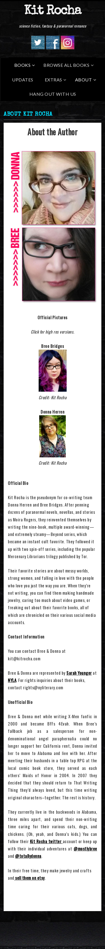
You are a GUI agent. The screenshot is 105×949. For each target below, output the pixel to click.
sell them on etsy (29, 878)
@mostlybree (85, 848)
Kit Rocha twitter (46, 841)
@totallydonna (28, 856)
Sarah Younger (79, 673)
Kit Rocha (52, 11)
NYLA (12, 680)
